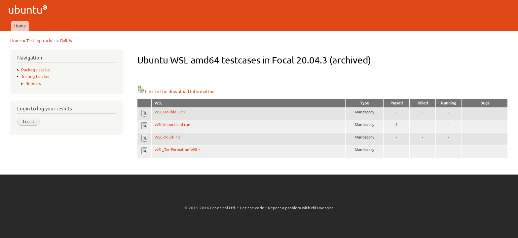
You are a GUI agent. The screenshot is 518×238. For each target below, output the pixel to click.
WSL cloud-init (167, 137)
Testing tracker (40, 40)
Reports (33, 83)
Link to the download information (176, 91)
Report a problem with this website (301, 208)
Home (20, 25)
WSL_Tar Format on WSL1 (177, 149)
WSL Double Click (170, 112)
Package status (36, 69)
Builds (66, 40)
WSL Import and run (172, 124)
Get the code (252, 208)
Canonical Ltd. (223, 208)
